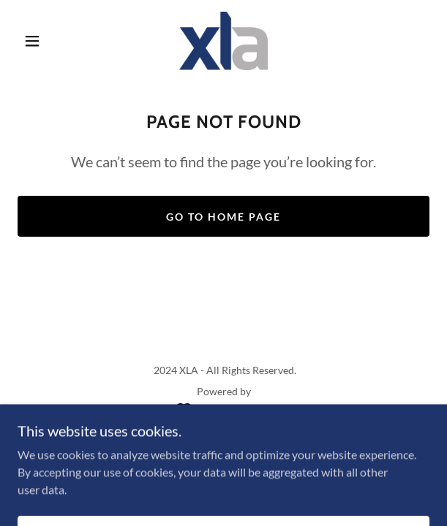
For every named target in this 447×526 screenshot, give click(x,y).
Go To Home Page (223, 216)
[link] (223, 41)
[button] (38, 41)
